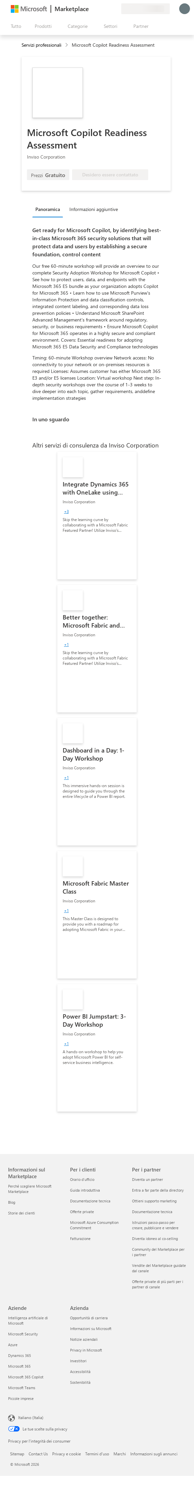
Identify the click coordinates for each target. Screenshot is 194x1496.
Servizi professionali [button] (41, 45)
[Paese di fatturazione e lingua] (145, 8)
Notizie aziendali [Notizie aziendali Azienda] (84, 1339)
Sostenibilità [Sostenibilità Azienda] (80, 1382)
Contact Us (38, 1453)
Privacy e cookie (66, 1453)
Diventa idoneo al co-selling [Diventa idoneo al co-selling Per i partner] (155, 1238)
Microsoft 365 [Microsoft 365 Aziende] (19, 1366)
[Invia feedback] (91, 8)
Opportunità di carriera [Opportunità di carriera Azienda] (89, 1317)
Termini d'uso (97, 1453)
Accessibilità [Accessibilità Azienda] (80, 1371)
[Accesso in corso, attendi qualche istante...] (184, 8)
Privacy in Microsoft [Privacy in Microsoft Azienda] (86, 1350)
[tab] (49, 209)
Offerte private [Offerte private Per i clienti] (82, 1211)
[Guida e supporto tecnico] (99, 8)
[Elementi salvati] (107, 8)
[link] (97, 516)
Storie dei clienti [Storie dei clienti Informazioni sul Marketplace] (21, 1212)
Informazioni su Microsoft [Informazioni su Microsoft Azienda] (90, 1328)
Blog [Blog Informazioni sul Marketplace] (11, 1202)
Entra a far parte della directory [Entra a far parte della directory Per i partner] (158, 1190)
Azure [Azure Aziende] (13, 1344)
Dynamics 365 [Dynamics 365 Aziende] (19, 1355)
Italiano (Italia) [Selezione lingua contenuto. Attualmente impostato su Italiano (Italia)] (30, 1417)
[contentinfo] (67, 45)
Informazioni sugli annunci (153, 1453)
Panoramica (47, 209)
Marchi (120, 1453)
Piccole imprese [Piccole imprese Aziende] (21, 1398)
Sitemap (17, 1453)
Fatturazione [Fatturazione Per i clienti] (80, 1238)
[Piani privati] (116, 8)
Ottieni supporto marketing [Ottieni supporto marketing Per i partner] (154, 1200)
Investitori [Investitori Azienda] (78, 1360)
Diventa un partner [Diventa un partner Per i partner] (147, 1179)
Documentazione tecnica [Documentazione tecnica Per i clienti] (90, 1200)
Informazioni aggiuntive (93, 209)
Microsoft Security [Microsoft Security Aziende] (23, 1333)
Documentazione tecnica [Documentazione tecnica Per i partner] (152, 1211)
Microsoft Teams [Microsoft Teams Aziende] (21, 1387)
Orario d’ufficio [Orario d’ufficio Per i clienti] (82, 1179)
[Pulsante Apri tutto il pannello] (14, 26)
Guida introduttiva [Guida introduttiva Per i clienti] (85, 1190)
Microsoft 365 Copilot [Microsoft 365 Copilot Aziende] (25, 1376)
